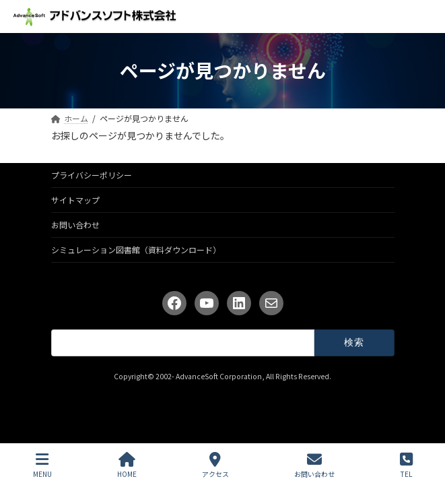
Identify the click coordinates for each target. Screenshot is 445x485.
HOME (127, 465)
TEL (406, 465)
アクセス (215, 465)
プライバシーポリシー (91, 175)
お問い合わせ (75, 224)
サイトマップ (75, 199)
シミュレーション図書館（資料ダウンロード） (136, 249)
